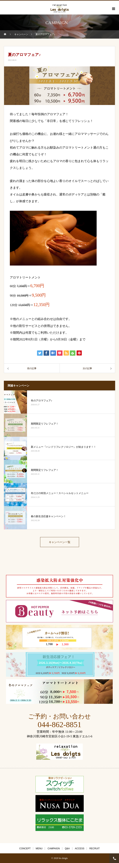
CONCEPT (25, 848)
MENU (39, 848)
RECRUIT (94, 848)
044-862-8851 (59, 724)
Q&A (67, 848)
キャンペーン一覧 (59, 542)
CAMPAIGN (54, 848)
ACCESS (79, 848)
